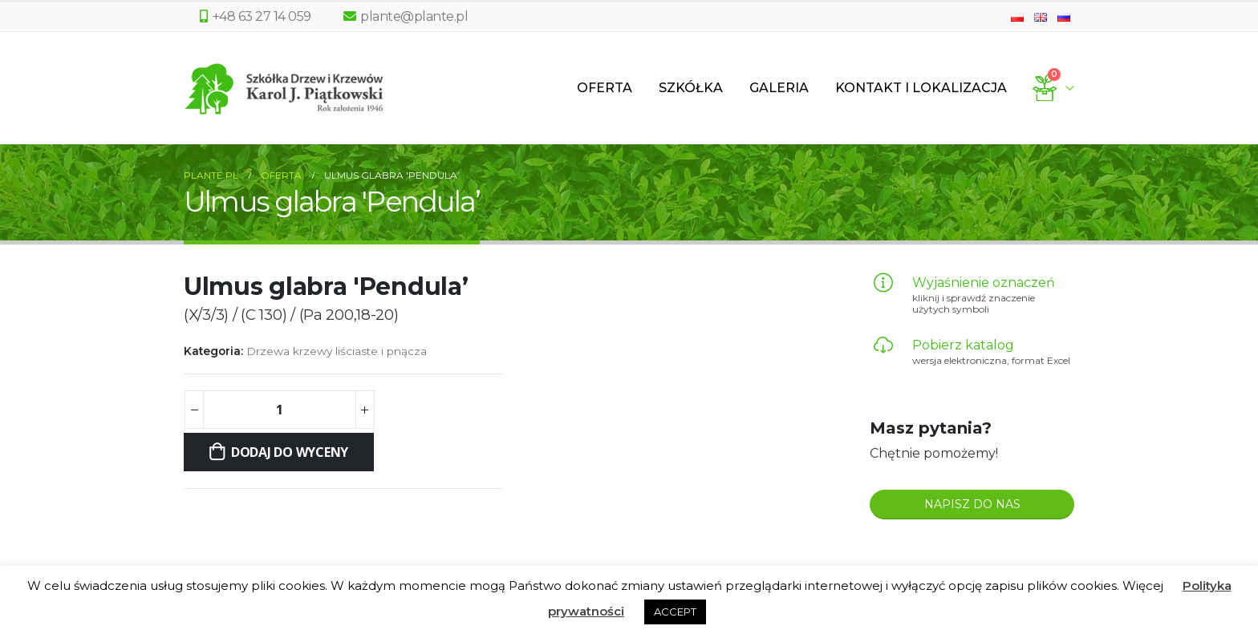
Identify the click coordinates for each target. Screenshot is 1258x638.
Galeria (779, 87)
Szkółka (691, 87)
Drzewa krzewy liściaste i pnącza (336, 351)
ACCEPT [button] (675, 611)
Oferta (604, 87)
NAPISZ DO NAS (972, 504)
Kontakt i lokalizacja (921, 87)
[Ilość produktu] (279, 409)
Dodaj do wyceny (289, 452)
